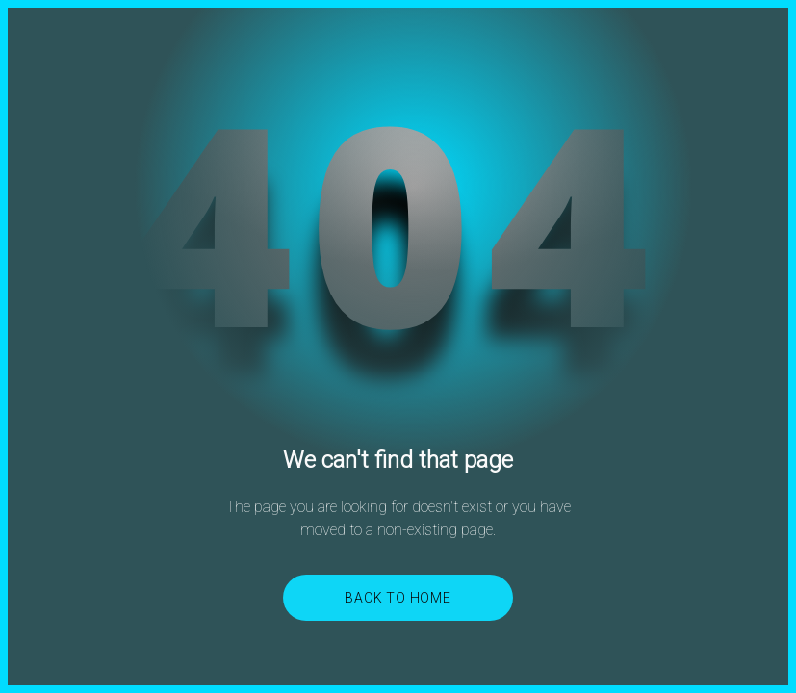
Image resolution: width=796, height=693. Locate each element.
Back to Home (398, 597)
